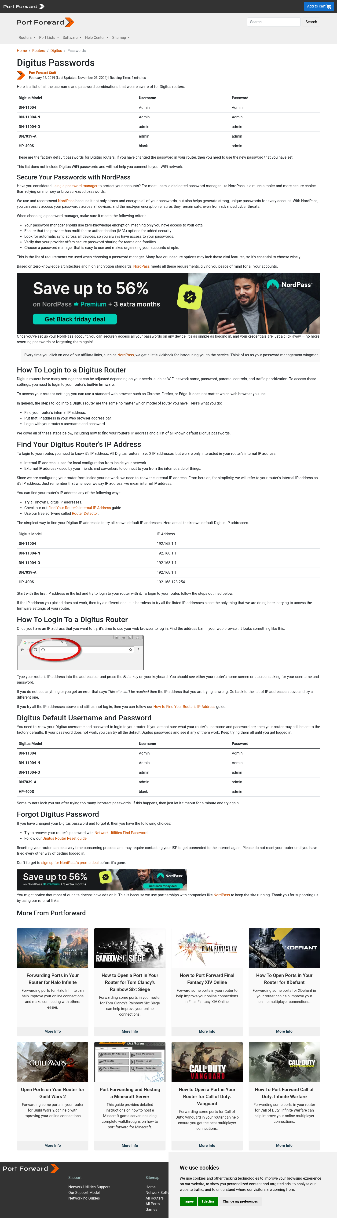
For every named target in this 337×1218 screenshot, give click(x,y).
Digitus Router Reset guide (65, 838)
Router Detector (85, 513)
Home (22, 50)
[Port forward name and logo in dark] (45, 22)
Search (311, 22)
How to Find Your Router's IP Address (184, 706)
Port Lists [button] (47, 37)
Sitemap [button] (119, 37)
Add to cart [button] (319, 6)
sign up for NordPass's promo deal (70, 863)
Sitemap (152, 1177)
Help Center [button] (95, 37)
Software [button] (71, 37)
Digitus (56, 50)
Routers (38, 50)
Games (151, 1209)
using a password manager (74, 186)
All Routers (155, 1198)
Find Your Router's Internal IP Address (79, 508)
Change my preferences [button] (240, 1201)
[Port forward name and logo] (24, 6)
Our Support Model (84, 1192)
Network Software (161, 1192)
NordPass (66, 201)
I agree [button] (188, 1201)
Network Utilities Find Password (121, 833)
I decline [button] (208, 1201)
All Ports (153, 1204)
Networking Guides (84, 1198)
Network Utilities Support (89, 1187)
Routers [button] (26, 37)
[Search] (274, 22)
